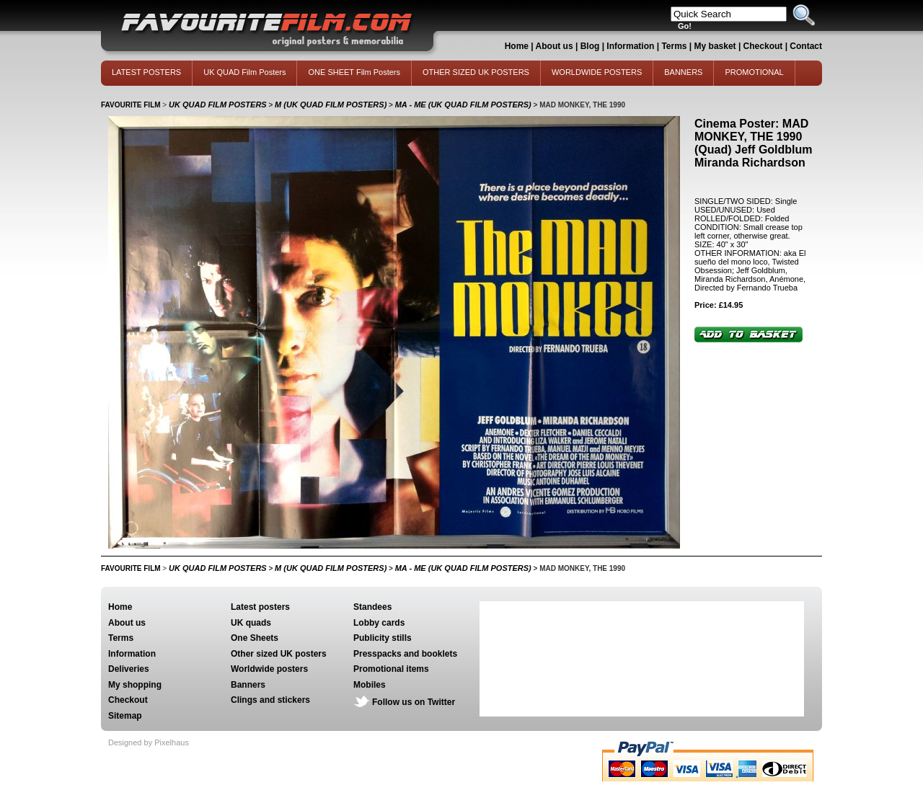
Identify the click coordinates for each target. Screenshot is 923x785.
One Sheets (254, 638)
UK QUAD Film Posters (244, 72)
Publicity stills (382, 638)
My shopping (135, 685)
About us (554, 46)
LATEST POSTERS (146, 72)
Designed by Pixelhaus (148, 742)
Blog (590, 46)
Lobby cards (379, 623)
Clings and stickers (270, 700)
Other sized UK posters (279, 654)
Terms (673, 46)
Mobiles (369, 685)
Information (630, 46)
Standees (372, 607)
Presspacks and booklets (405, 654)
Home (517, 46)
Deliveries (128, 669)
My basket (715, 46)
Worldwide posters (269, 669)
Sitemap (125, 716)
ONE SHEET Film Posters (354, 72)
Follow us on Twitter (413, 702)
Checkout (764, 46)
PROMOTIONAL (754, 72)
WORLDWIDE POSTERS (597, 72)
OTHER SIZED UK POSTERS (476, 72)
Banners (248, 685)
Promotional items (391, 669)
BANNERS (683, 72)
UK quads (251, 623)
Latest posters (260, 607)
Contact (806, 46)
